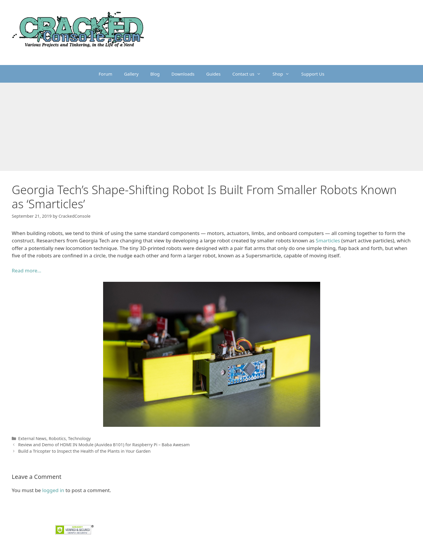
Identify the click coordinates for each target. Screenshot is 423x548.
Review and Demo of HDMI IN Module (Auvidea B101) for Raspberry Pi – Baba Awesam (104, 444)
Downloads (183, 74)
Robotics (57, 438)
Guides (213, 74)
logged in (53, 490)
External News (32, 438)
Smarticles (328, 240)
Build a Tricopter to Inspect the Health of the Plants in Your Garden (84, 451)
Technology (79, 438)
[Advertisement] (211, 127)
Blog (155, 74)
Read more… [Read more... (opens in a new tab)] (26, 270)
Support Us (312, 74)
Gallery (131, 74)
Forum (105, 74)
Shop (284, 74)
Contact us (249, 74)
